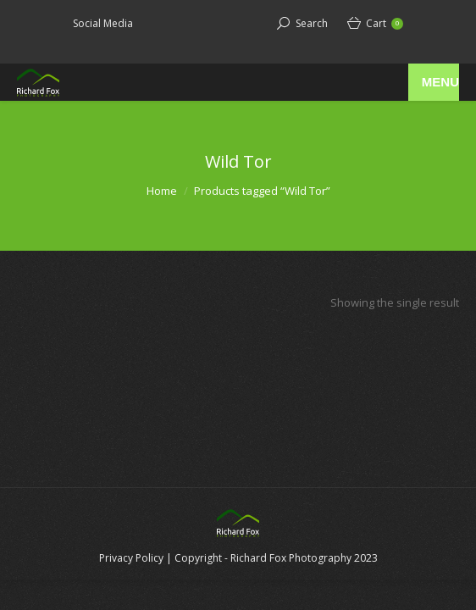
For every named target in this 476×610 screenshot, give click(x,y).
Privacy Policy (131, 558)
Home (162, 190)
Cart (384, 23)
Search (312, 23)
